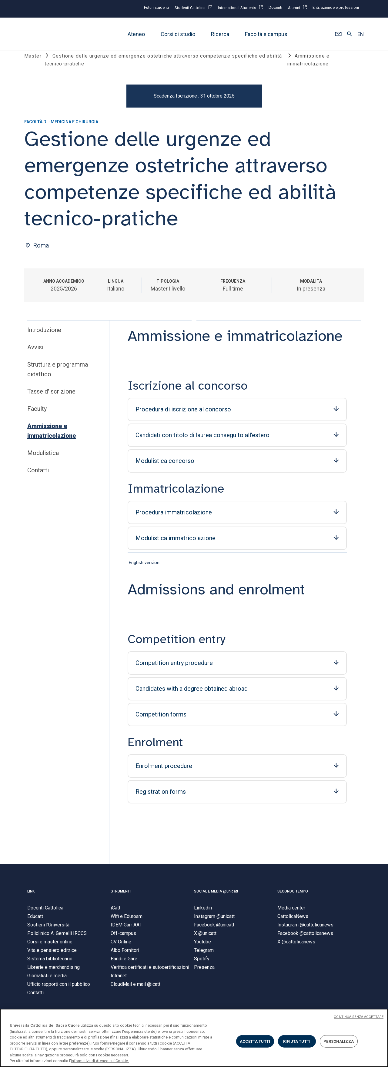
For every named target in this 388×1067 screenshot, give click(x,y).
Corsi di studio (178, 34)
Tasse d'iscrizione (51, 396)
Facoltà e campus (266, 34)
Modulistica (43, 457)
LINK (31, 896)
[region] (194, 1038)
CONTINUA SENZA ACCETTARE (358, 1017)
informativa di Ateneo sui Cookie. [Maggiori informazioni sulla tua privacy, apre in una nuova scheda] (100, 1061)
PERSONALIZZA (338, 1041)
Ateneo (136, 34)
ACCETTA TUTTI (255, 1041)
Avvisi (35, 352)
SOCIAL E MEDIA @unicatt (216, 896)
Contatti (38, 475)
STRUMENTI (121, 896)
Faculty (37, 413)
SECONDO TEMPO (292, 896)
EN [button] (360, 34)
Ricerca (220, 34)
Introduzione (44, 334)
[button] (338, 34)
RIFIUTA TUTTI (296, 1041)
